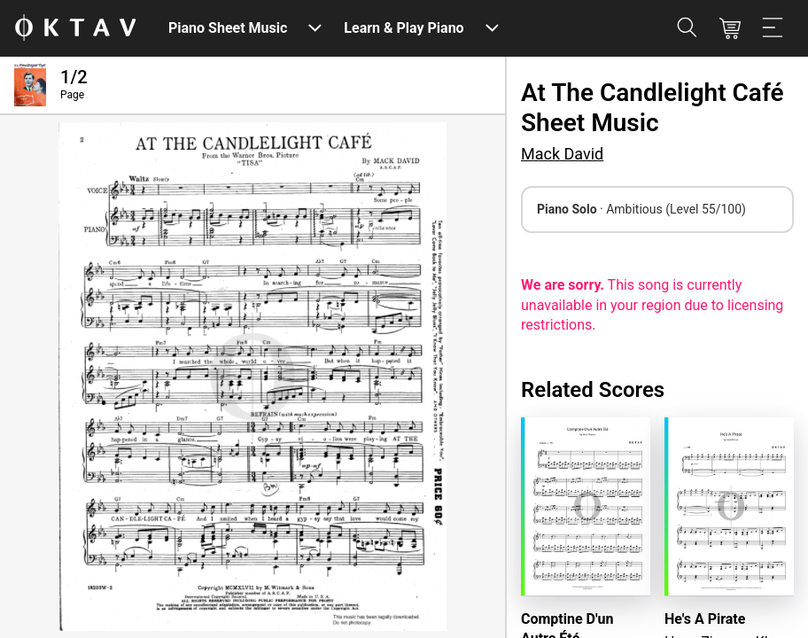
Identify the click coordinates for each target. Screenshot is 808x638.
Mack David (562, 153)
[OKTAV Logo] (75, 28)
